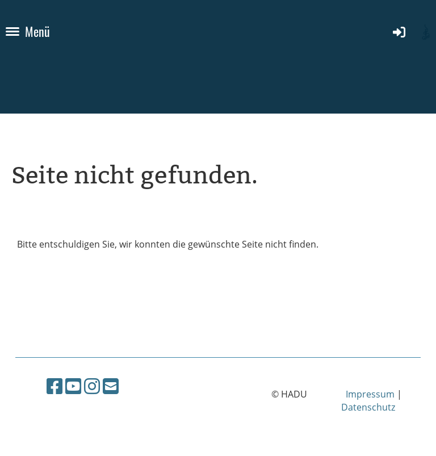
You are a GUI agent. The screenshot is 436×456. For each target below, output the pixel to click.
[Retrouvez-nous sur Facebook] (54, 386)
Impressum (370, 394)
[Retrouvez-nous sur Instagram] (92, 386)
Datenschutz (368, 407)
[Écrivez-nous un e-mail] (111, 386)
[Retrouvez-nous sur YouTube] (73, 386)
